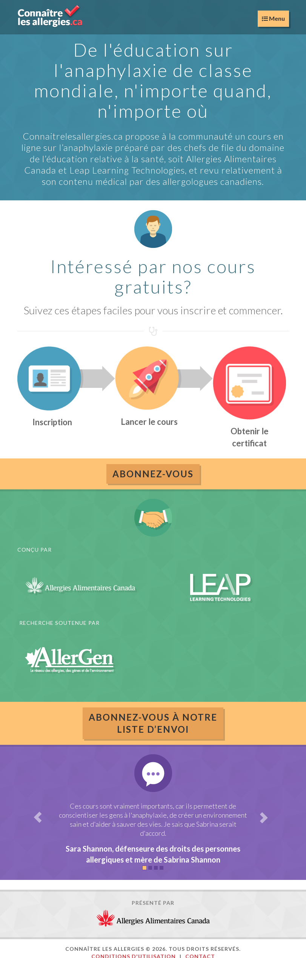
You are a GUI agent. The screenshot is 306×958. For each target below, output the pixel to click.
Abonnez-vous (153, 473)
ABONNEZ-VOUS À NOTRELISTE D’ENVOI (153, 723)
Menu (273, 18)
